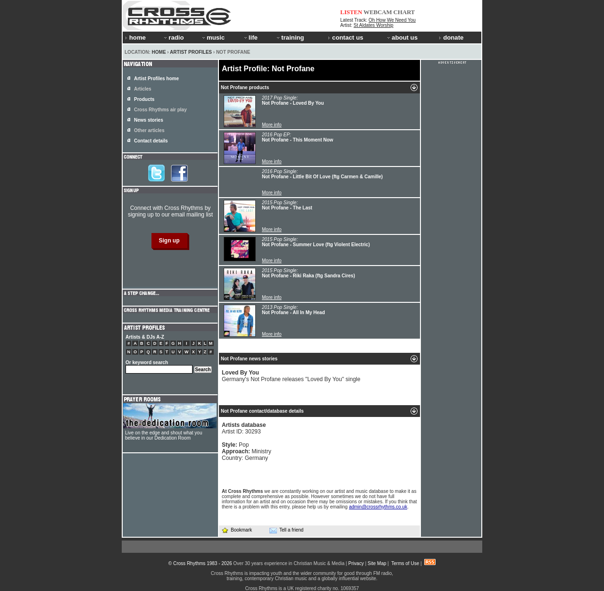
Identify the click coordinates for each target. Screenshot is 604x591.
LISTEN (351, 12)
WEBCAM (377, 12)
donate (451, 37)
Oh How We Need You (392, 20)
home (135, 37)
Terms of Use (405, 563)
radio (173, 37)
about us (402, 37)
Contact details (151, 140)
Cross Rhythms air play (160, 109)
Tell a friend (286, 530)
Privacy (356, 563)
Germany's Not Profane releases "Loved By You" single (291, 376)
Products (144, 99)
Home (159, 52)
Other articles (149, 130)
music (213, 37)
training (290, 37)
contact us (345, 37)
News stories (148, 120)
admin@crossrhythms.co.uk (378, 506)
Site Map (377, 563)
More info (272, 124)
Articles (142, 89)
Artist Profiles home (156, 78)
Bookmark (236, 530)
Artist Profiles (191, 52)
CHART (404, 12)
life (250, 37)
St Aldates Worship (373, 25)
